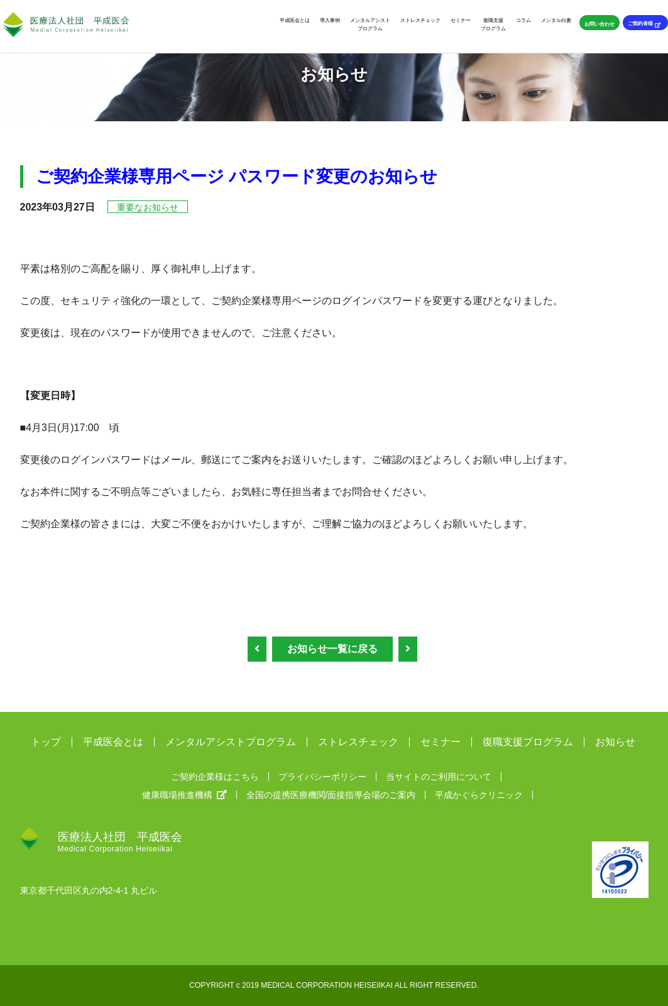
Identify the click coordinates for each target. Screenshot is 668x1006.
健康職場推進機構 (184, 794)
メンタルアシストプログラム (370, 24)
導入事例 (330, 20)
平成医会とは (295, 20)
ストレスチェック (420, 20)
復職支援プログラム (493, 24)
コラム (523, 20)
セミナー (461, 20)
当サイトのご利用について (438, 776)
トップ (46, 742)
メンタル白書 (556, 20)
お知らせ (615, 742)
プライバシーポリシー (322, 776)
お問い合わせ (599, 24)
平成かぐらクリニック (479, 794)
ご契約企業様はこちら (215, 776)
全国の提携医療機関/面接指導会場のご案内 (331, 794)
